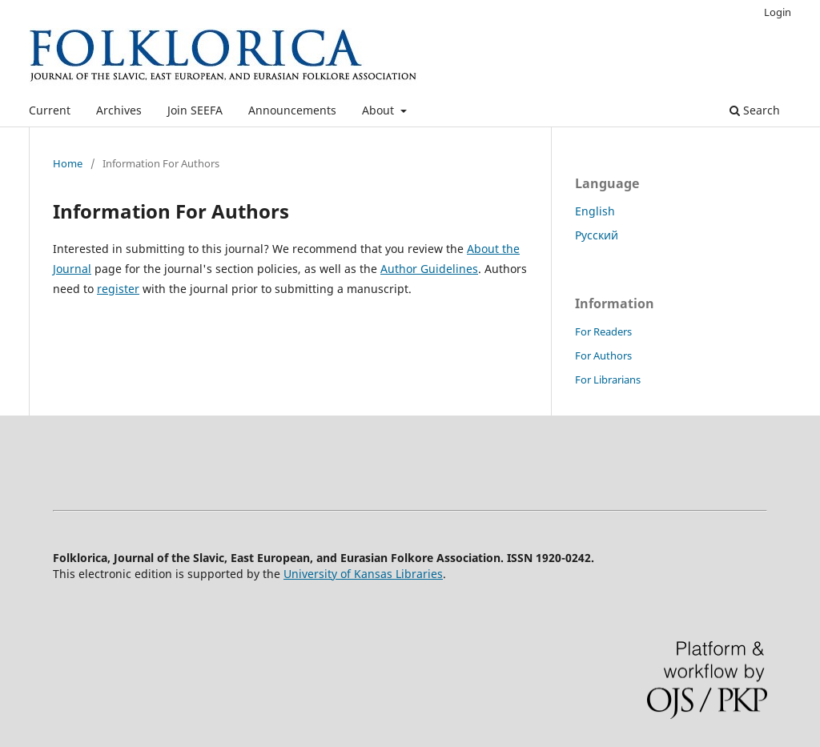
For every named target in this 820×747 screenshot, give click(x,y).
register (118, 288)
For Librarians (608, 379)
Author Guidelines (429, 268)
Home (67, 163)
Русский (596, 235)
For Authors (603, 355)
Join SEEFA (195, 110)
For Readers (603, 331)
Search (755, 110)
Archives (119, 110)
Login (777, 12)
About (379, 110)
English (595, 211)
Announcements (292, 110)
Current (49, 110)
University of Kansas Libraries (363, 573)
